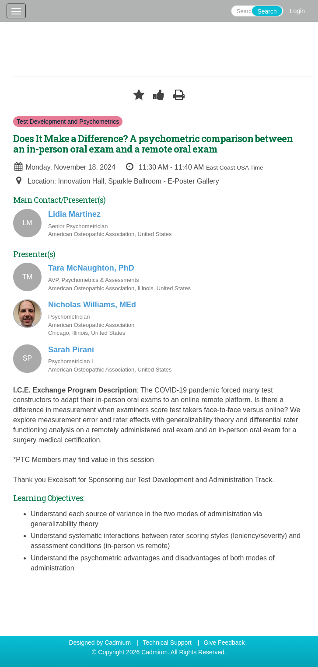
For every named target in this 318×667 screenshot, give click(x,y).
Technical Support (167, 642)
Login (297, 10)
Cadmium (118, 642)
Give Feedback (224, 642)
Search (266, 11)
